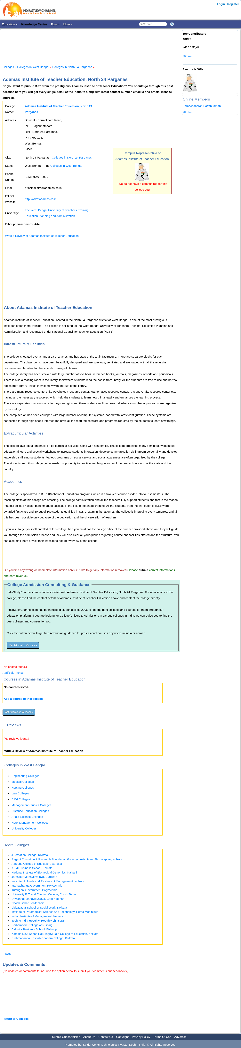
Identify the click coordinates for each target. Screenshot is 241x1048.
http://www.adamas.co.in (41, 199)
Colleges (8, 67)
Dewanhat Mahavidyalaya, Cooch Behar (38, 898)
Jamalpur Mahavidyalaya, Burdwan (34, 876)
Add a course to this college (23, 698)
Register (233, 4)
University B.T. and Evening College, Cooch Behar (44, 894)
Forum (55, 24)
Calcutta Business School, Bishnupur (36, 929)
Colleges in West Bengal (33, 67)
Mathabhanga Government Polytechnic (37, 885)
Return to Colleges (15, 1018)
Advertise (180, 1036)
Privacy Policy (141, 1036)
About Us (89, 1036)
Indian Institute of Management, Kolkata (37, 916)
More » (67, 24)
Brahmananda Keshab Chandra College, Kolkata (43, 938)
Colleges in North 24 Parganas (72, 67)
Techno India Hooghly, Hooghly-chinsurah (39, 920)
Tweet (8, 953)
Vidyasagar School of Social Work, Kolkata (39, 907)
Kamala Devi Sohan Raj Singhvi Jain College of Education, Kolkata (55, 933)
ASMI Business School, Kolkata (32, 868)
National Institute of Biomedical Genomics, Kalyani (44, 872)
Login (221, 4)
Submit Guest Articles (66, 1036)
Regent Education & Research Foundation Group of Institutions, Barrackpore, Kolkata (67, 859)
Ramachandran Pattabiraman (201, 106)
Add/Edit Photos (13, 672)
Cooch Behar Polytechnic (28, 903)
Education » (9, 24)
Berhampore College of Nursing (32, 925)
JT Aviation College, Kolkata (30, 855)
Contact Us (105, 1036)
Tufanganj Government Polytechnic (34, 890)
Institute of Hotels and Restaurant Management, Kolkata (48, 881)
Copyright (122, 1036)
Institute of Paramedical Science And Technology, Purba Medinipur (55, 911)
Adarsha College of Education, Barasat (37, 863)
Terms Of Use (162, 1036)
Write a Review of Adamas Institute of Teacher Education (42, 235)
